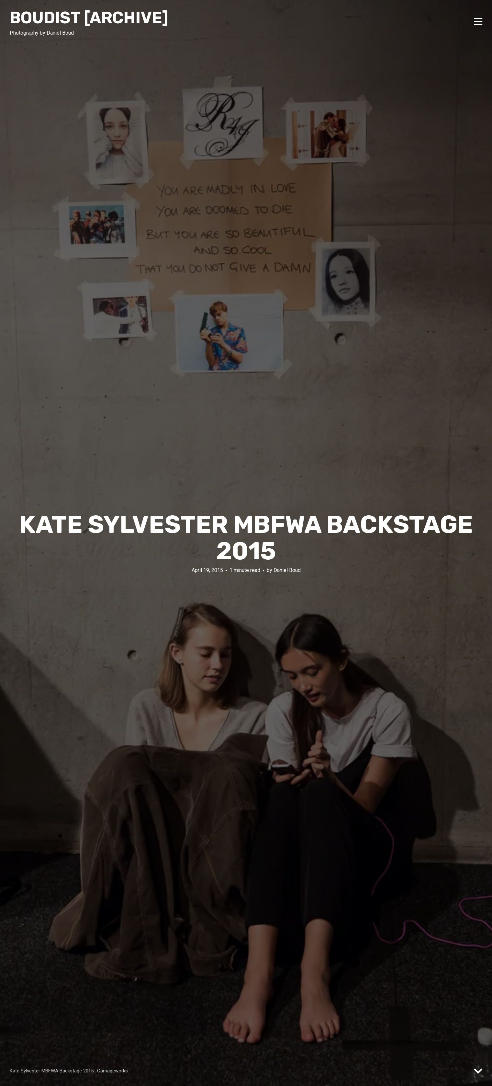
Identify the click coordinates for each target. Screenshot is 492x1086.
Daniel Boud (287, 570)
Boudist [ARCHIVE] (89, 17)
